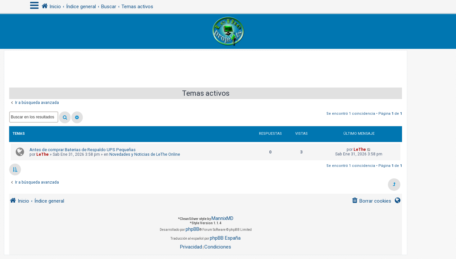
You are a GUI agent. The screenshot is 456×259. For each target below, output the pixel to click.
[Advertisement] (205, 65)
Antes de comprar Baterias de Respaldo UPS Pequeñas (82, 149)
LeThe (42, 154)
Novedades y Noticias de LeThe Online (144, 154)
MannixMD (222, 218)
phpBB (192, 229)
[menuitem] (371, 201)
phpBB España (225, 238)
